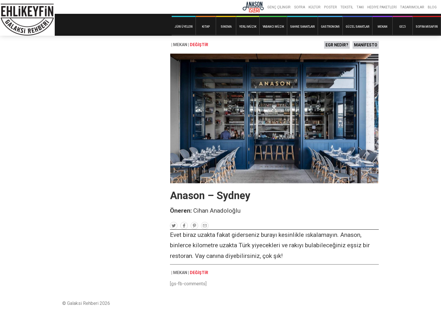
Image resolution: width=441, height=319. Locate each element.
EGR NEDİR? (336, 45)
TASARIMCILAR (412, 7)
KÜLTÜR (314, 7)
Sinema (226, 26)
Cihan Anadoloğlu (217, 210)
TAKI (360, 7)
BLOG (432, 7)
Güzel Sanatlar (357, 26)
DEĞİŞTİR (199, 44)
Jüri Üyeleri (184, 26)
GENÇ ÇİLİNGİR (279, 7)
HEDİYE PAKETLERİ (382, 7)
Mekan (382, 26)
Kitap (206, 26)
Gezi (402, 26)
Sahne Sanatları (302, 26)
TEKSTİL (346, 7)
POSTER (330, 7)
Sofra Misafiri (427, 26)
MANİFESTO (365, 45)
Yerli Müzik (247, 26)
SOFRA (299, 7)
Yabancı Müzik (273, 26)
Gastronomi (330, 26)
